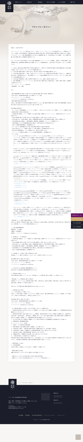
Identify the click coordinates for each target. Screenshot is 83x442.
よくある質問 (69, 404)
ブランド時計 (44, 396)
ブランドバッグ (45, 398)
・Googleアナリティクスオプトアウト (23, 163)
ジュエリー (44, 408)
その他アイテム (45, 415)
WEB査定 (56, 407)
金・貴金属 (44, 403)
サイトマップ (61, 433)
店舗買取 (56, 401)
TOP (19, 382)
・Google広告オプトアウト (20, 185)
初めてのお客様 (70, 401)
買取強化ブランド (70, 394)
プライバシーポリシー (49, 433)
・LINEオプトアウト (18, 202)
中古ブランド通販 (70, 413)
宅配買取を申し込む (77, 215)
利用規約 (27, 433)
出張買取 (56, 398)
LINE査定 (56, 409)
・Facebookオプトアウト (19, 183)
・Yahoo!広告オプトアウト (20, 187)
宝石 (42, 405)
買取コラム (69, 409)
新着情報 (68, 406)
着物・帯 (43, 410)
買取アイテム (10, 2)
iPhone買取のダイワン (70, 418)
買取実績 (68, 398)
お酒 (42, 413)
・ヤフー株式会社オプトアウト (21, 216)
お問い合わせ (69, 425)
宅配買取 (56, 396)
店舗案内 (68, 422)
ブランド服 (44, 401)
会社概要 (21, 433)
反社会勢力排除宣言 (37, 433)
